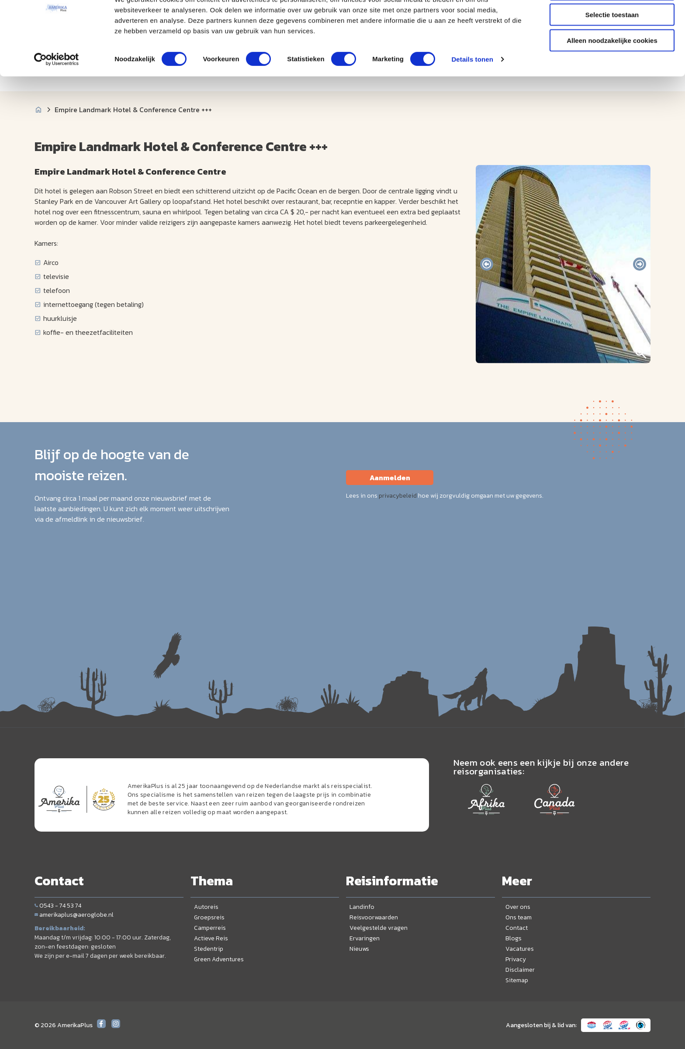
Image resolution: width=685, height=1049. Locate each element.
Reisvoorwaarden (373, 917)
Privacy (515, 959)
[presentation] (486, 264)
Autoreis (206, 906)
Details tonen (472, 91)
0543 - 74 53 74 (58, 905)
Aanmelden (390, 477)
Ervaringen (364, 938)
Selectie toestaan (612, 47)
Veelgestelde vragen (378, 927)
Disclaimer (520, 969)
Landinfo (361, 906)
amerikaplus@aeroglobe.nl (74, 914)
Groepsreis (209, 917)
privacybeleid (398, 495)
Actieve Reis (211, 938)
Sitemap (516, 980)
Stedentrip (208, 948)
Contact (516, 927)
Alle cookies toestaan (611, 21)
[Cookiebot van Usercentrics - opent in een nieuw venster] (56, 91)
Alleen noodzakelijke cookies (612, 72)
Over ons (517, 906)
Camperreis (210, 927)
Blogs (513, 938)
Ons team (518, 917)
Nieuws (359, 948)
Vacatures (519, 948)
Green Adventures (219, 959)
